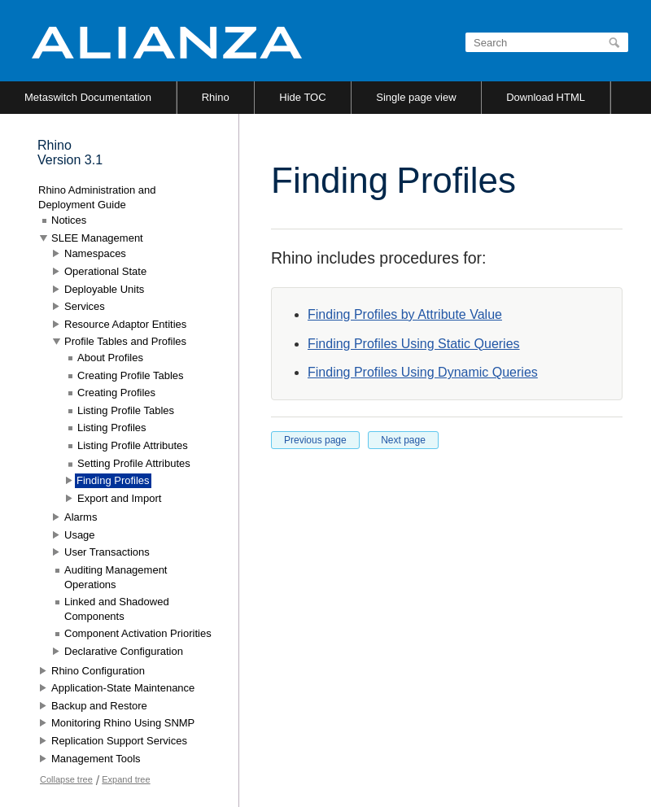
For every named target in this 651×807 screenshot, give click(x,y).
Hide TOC (302, 97)
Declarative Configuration (123, 651)
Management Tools (96, 758)
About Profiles (110, 357)
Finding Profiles (113, 480)
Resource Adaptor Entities (125, 324)
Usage (79, 535)
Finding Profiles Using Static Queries (414, 344)
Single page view (416, 97)
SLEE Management (97, 238)
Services (84, 306)
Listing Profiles (111, 427)
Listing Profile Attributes (132, 445)
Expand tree (126, 779)
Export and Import (119, 498)
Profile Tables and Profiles (125, 341)
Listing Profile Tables (125, 410)
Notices (68, 220)
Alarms (80, 517)
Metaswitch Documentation (87, 97)
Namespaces (95, 253)
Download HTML (545, 97)
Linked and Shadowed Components (116, 608)
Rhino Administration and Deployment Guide (97, 197)
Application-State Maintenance (122, 688)
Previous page (315, 440)
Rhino (215, 97)
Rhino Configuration (98, 671)
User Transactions (107, 552)
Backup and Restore (99, 706)
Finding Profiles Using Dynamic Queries (423, 372)
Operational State (105, 271)
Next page (403, 440)
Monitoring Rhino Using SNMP (122, 723)
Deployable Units (104, 289)
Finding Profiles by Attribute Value (405, 314)
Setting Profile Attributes (133, 463)
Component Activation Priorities (138, 633)
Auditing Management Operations (115, 577)
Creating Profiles (116, 392)
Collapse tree (66, 779)
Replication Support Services (119, 741)
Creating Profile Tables (130, 375)
